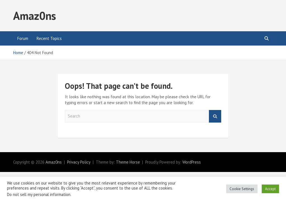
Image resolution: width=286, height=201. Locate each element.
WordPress (191, 162)
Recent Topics (49, 38)
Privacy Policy (78, 162)
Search (215, 116)
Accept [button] (270, 188)
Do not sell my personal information (38, 194)
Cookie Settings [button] (242, 188)
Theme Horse (128, 162)
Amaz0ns (34, 15)
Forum (22, 38)
